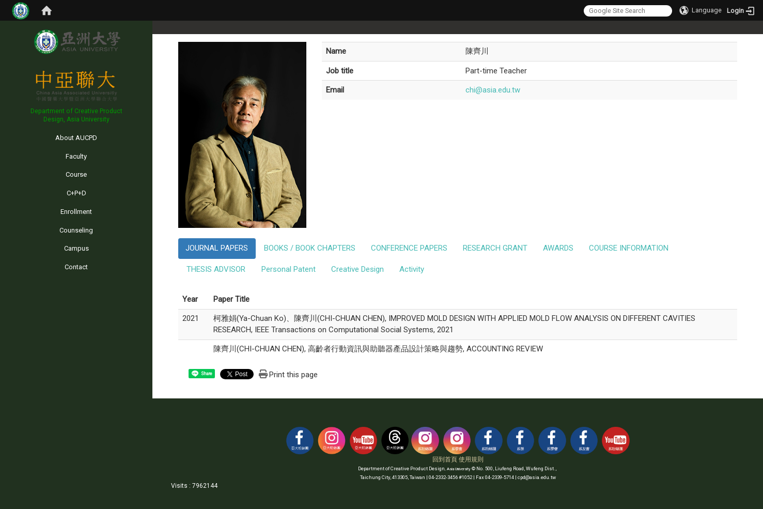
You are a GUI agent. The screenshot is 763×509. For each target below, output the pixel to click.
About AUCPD (76, 138)
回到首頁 (444, 459)
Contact (76, 267)
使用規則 (471, 459)
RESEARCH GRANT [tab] (495, 248)
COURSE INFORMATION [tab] (628, 248)
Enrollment (76, 211)
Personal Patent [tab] (288, 269)
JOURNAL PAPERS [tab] (216, 248)
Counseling (76, 230)
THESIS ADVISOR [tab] (215, 269)
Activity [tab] (411, 269)
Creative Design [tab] (357, 269)
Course (76, 174)
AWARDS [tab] (558, 248)
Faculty (76, 156)
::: (2, 128)
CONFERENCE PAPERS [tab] (409, 248)
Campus (76, 248)
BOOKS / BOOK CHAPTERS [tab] (309, 248)
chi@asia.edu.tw (492, 90)
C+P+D (76, 193)
